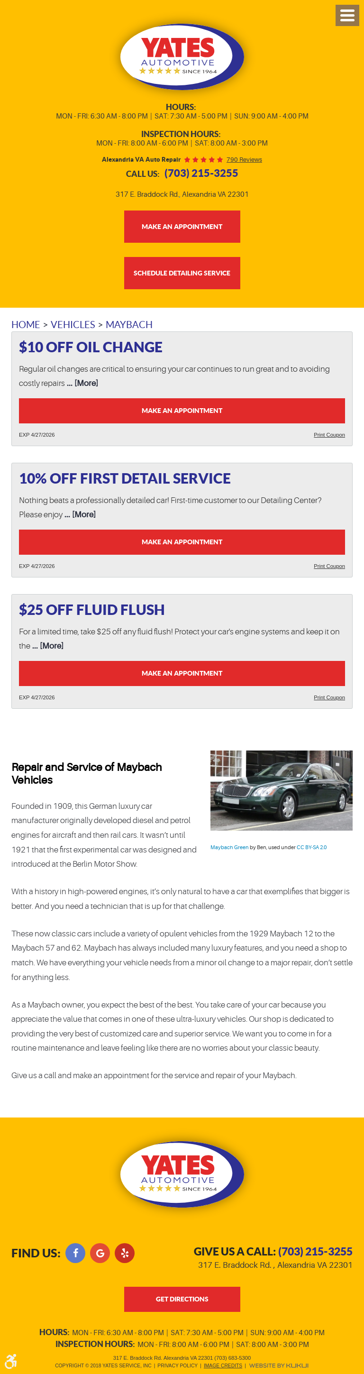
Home (25, 325)
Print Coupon (329, 435)
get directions (182, 1299)
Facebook (75, 1253)
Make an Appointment (182, 410)
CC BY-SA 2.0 (312, 847)
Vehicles (73, 325)
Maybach (129, 325)
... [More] (81, 383)
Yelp (125, 1253)
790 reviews (244, 159)
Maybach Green (229, 847)
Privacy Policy (177, 1365)
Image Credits (223, 1365)
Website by (278, 1365)
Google (100, 1253)
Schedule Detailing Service (182, 273)
